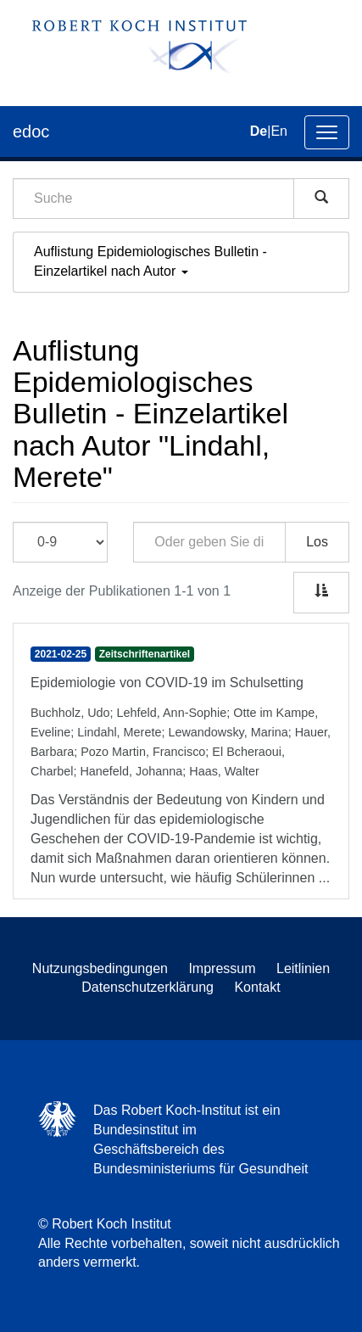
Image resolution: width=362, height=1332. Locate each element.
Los (317, 541)
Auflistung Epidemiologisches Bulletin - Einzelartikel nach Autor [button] (150, 261)
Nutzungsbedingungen (100, 968)
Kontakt (257, 987)
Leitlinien (303, 968)
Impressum (221, 968)
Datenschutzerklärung (147, 987)
